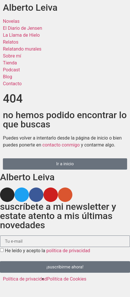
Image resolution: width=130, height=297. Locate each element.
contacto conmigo (61, 145)
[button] (65, 164)
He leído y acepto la (47, 250)
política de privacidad (68, 250)
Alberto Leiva (30, 7)
